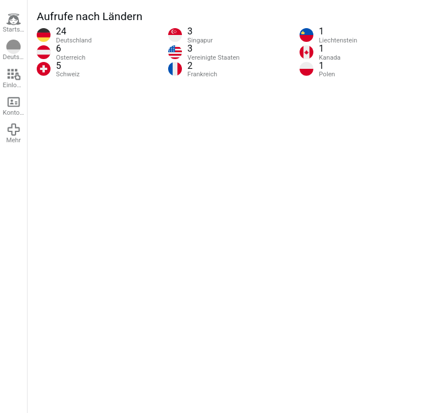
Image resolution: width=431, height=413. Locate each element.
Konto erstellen (15, 105)
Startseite (15, 23)
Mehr (13, 133)
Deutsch (14, 50)
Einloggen (15, 78)
